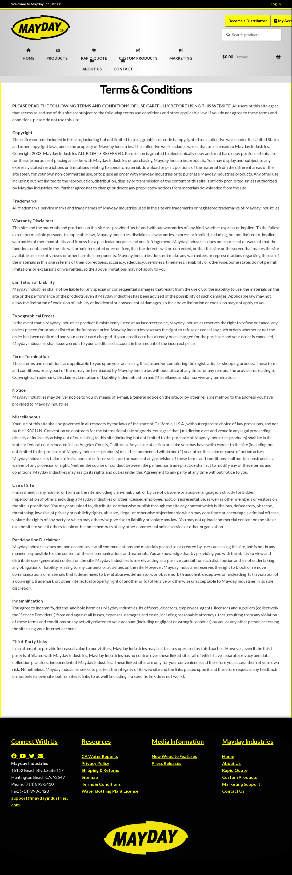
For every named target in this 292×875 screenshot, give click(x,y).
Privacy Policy (95, 763)
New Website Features (174, 756)
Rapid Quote (234, 770)
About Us (231, 763)
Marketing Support (241, 784)
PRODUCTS (56, 52)
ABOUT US (92, 63)
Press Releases (166, 763)
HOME (28, 52)
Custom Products (239, 777)
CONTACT (123, 63)
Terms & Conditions (101, 784)
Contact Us (233, 791)
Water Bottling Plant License (110, 791)
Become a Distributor (248, 20)
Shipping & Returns (100, 770)
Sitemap (90, 777)
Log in (276, 4)
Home (228, 756)
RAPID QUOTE (94, 52)
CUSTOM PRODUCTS (138, 52)
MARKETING (180, 52)
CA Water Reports (100, 756)
